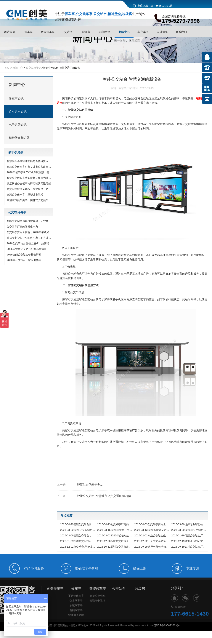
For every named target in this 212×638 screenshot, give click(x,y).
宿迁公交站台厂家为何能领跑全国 (188, 535)
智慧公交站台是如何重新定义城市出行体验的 (114, 541)
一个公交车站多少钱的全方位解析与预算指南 (151, 541)
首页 (6, 67)
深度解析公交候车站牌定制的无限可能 (29, 183)
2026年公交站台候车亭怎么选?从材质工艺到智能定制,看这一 (114, 535)
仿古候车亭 (76, 606)
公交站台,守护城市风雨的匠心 (77, 546)
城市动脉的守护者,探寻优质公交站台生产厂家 (188, 541)
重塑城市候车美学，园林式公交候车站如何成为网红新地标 (29, 200)
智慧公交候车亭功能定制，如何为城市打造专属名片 (29, 177)
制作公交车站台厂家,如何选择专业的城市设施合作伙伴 (77, 541)
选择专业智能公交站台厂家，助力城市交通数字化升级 (29, 237)
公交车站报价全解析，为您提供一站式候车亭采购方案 (29, 189)
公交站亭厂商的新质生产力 (22, 226)
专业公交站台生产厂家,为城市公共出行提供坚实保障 (151, 535)
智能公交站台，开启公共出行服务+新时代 (77, 535)
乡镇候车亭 (76, 611)
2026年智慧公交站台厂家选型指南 (26, 248)
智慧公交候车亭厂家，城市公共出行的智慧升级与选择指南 (29, 166)
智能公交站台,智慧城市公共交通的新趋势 (104, 496)
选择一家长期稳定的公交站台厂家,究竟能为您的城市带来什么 (151, 546)
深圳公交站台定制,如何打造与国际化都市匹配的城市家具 (114, 546)
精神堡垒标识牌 (19, 137)
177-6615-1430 (190, 620)
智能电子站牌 (76, 621)
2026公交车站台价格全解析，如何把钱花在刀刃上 (29, 243)
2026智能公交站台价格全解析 (24, 254)
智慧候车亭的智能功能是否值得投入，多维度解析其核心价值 (29, 161)
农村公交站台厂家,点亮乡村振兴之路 (188, 546)
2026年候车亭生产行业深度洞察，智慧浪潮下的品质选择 (29, 172)
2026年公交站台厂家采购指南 (24, 260)
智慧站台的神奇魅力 (90, 484)
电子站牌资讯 (18, 124)
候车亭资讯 (16, 98)
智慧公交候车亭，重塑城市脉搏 (25, 194)
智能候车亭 (76, 616)
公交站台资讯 (33, 67)
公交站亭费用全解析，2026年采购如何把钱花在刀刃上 (29, 232)
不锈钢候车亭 (76, 601)
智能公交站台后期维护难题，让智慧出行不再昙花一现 (29, 221)
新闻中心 (17, 67)
